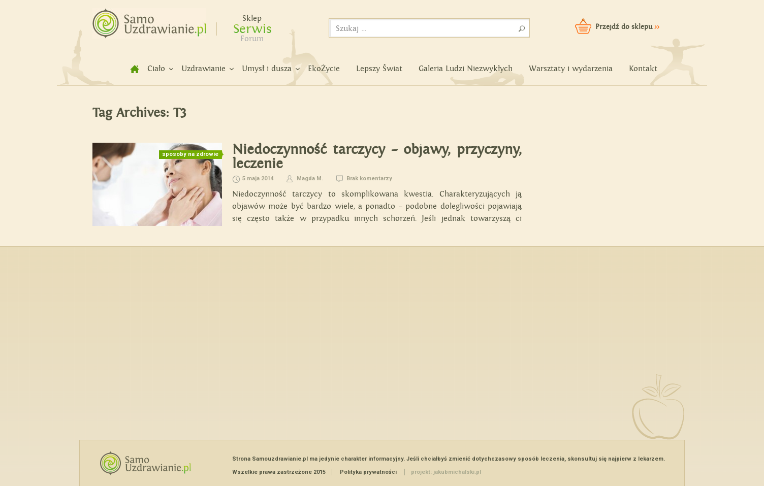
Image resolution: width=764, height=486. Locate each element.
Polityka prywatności (368, 472)
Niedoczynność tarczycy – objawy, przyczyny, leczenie (377, 156)
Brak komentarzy (369, 178)
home (129, 69)
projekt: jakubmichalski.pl (446, 472)
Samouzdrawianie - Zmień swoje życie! (146, 20)
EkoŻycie (324, 69)
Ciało (156, 69)
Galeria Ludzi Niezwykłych (466, 69)
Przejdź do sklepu (627, 27)
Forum (252, 39)
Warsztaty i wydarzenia (571, 69)
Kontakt (643, 69)
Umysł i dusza (267, 69)
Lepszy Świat (379, 69)
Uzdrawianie (203, 69)
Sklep (252, 18)
